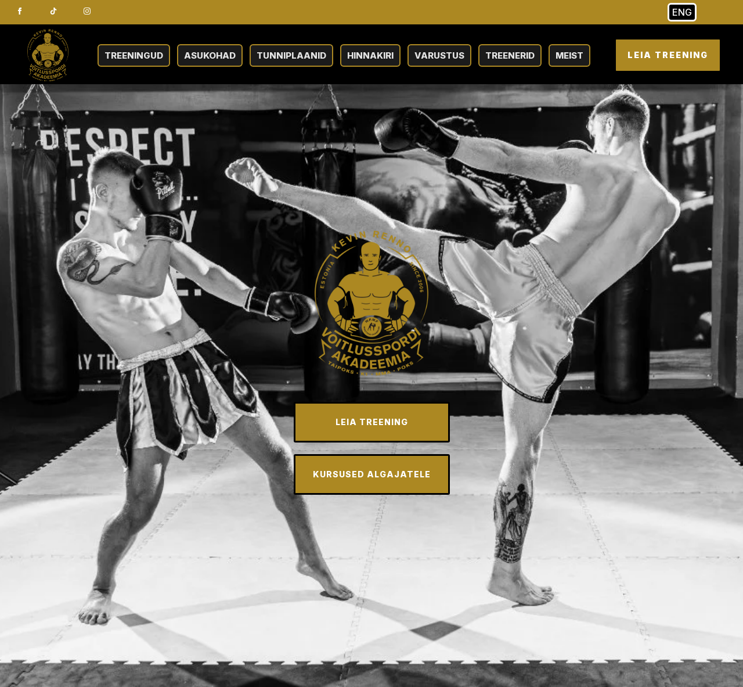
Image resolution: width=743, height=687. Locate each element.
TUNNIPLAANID (291, 55)
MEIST (569, 55)
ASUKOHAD (210, 55)
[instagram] (87, 11)
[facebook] (20, 11)
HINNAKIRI (370, 55)
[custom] (53, 11)
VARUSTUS (439, 55)
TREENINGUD (133, 55)
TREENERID (510, 55)
